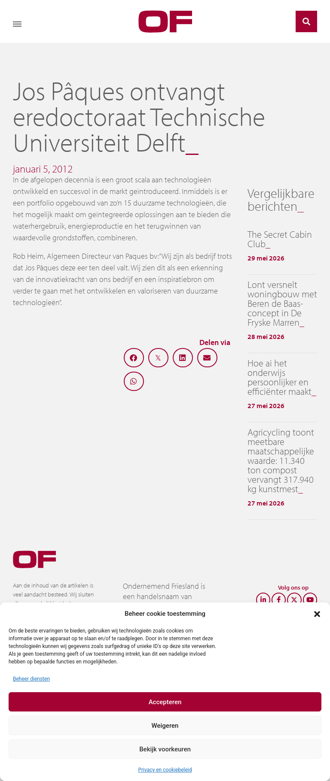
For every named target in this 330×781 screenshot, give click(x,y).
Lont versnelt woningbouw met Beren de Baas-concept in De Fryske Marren (282, 303)
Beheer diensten (31, 679)
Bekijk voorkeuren (165, 749)
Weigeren (165, 726)
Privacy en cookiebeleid (165, 770)
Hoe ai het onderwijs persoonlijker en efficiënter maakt (280, 377)
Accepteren (165, 702)
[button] (317, 613)
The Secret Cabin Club (280, 239)
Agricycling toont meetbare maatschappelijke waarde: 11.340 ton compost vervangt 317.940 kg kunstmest (281, 460)
